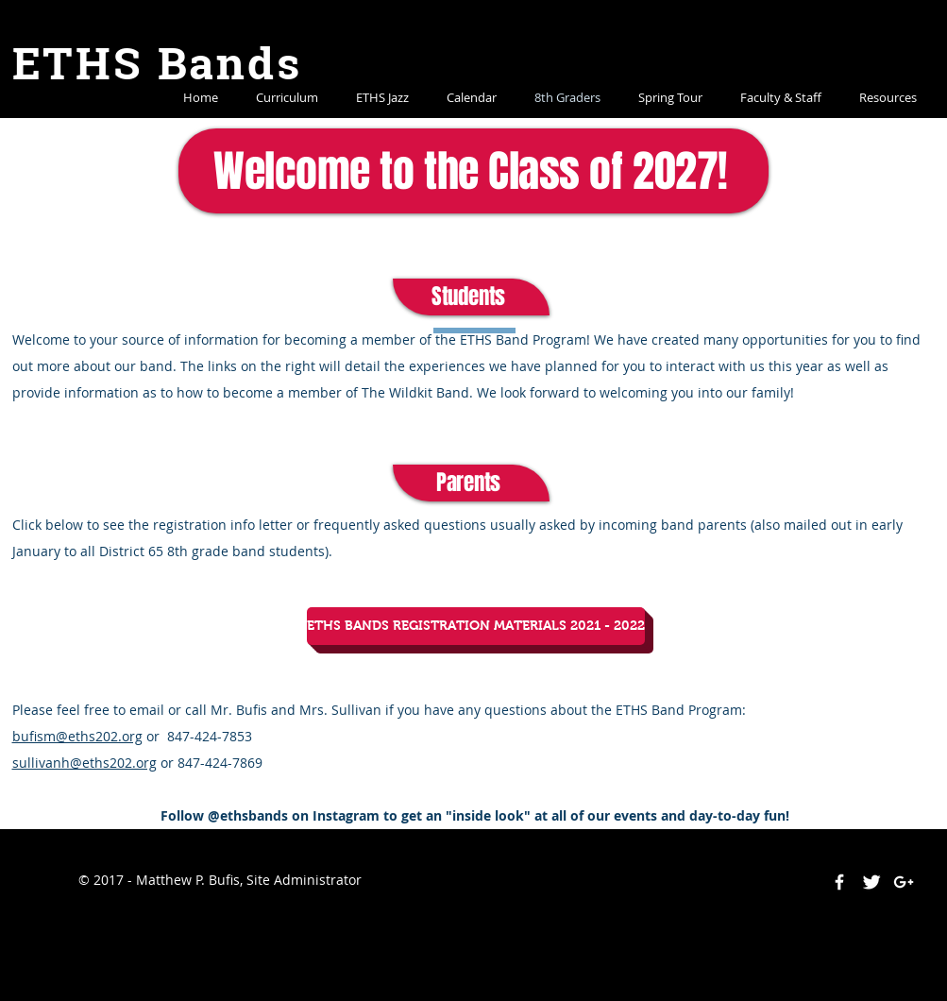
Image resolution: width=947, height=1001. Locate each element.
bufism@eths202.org (77, 736)
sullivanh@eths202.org (84, 763)
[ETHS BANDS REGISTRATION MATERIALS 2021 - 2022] (476, 626)
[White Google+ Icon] (903, 882)
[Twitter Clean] (871, 882)
